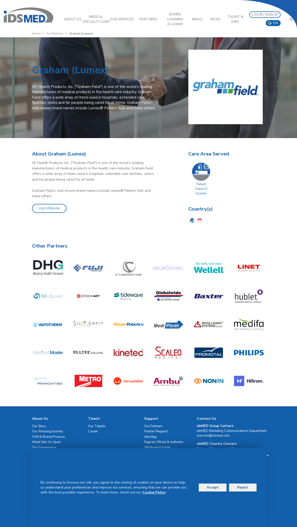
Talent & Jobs (235, 19)
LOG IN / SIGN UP (265, 14)
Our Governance (44, 447)
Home (36, 34)
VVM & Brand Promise (48, 437)
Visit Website (49, 208)
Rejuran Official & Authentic (163, 442)
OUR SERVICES (121, 19)
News (215, 19)
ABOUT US (72, 19)
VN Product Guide (157, 447)
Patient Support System (201, 189)
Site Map (150, 437)
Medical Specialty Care (95, 19)
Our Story (39, 426)
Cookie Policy (153, 492)
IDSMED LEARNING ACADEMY (175, 19)
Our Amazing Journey (47, 431)
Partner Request (156, 431)
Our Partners (55, 34)
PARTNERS (148, 19)
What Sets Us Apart (46, 442)
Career (93, 431)
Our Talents (96, 426)
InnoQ (197, 19)
